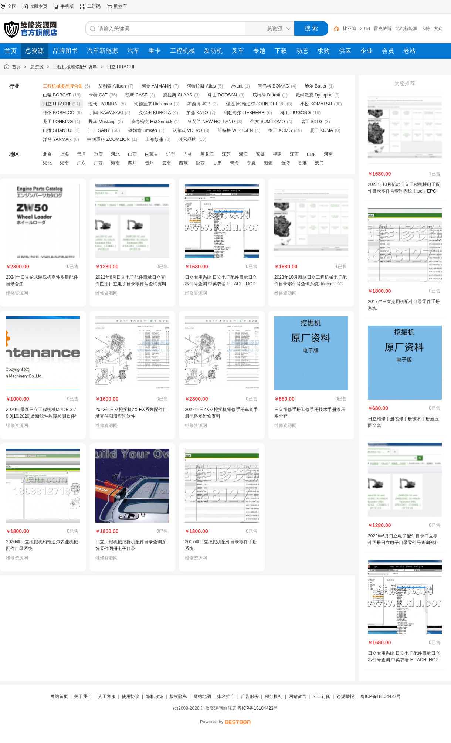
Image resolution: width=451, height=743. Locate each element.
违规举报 (345, 696)
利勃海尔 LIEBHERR (244, 112)
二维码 (94, 6)
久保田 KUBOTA (155, 112)
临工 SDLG (312, 121)
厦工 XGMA (321, 130)
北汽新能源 (406, 28)
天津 (81, 154)
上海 (64, 154)
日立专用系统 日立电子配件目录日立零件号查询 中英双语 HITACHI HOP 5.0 (221, 284)
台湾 (285, 163)
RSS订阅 (321, 696)
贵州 (149, 163)
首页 (16, 66)
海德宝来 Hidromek (153, 103)
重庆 (98, 154)
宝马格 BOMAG (273, 86)
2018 (365, 28)
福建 (277, 154)
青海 (234, 163)
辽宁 (170, 154)
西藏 (183, 163)
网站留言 (297, 696)
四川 (132, 163)
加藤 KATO (197, 112)
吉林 (187, 154)
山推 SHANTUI (57, 130)
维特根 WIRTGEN (235, 130)
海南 (115, 163)
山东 (311, 154)
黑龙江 (207, 154)
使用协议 (130, 696)
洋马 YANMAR (57, 139)
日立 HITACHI (120, 66)
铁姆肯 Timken (142, 130)
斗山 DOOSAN (222, 95)
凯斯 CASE (136, 95)
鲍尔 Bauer (315, 86)
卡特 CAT (98, 95)
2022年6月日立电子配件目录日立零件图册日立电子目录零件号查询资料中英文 (130, 284)
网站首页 (59, 696)
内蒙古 (151, 154)
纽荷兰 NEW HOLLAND (211, 121)
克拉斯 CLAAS (177, 95)
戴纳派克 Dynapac (314, 95)
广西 (98, 163)
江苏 (226, 154)
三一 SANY (99, 130)
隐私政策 (154, 696)
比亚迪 (349, 28)
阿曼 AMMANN (157, 86)
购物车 (120, 6)
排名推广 (226, 696)
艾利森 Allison (112, 86)
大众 (438, 28)
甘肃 (217, 163)
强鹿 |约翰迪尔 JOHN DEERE (255, 103)
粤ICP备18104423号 (380, 696)
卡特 (425, 28)
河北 (115, 154)
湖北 (47, 163)
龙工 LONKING (58, 121)
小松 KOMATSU (316, 103)
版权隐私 (178, 696)
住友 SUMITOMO (267, 121)
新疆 (268, 163)
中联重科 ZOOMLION (108, 139)
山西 (132, 154)
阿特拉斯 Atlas (201, 86)
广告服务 (250, 696)
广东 (81, 163)
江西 (294, 154)
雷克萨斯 (382, 28)
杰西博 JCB (198, 103)
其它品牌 (187, 139)
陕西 (200, 163)
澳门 (319, 163)
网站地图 (202, 696)
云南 (166, 163)
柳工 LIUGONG (295, 112)
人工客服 (107, 696)
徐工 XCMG (280, 130)
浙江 (243, 154)
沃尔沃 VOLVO (187, 130)
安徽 (260, 154)
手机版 (67, 6)
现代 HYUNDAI (103, 103)
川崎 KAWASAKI (106, 112)
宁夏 (251, 163)
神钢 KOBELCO (58, 112)
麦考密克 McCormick (151, 121)
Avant (236, 86)
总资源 (37, 66)
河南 (328, 154)
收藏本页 (38, 6)
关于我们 (83, 696)
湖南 (64, 163)
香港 (302, 163)
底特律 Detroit (266, 95)
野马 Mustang (101, 121)
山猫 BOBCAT (57, 95)
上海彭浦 (154, 139)
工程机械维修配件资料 (75, 66)
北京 (47, 154)
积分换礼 (273, 696)
